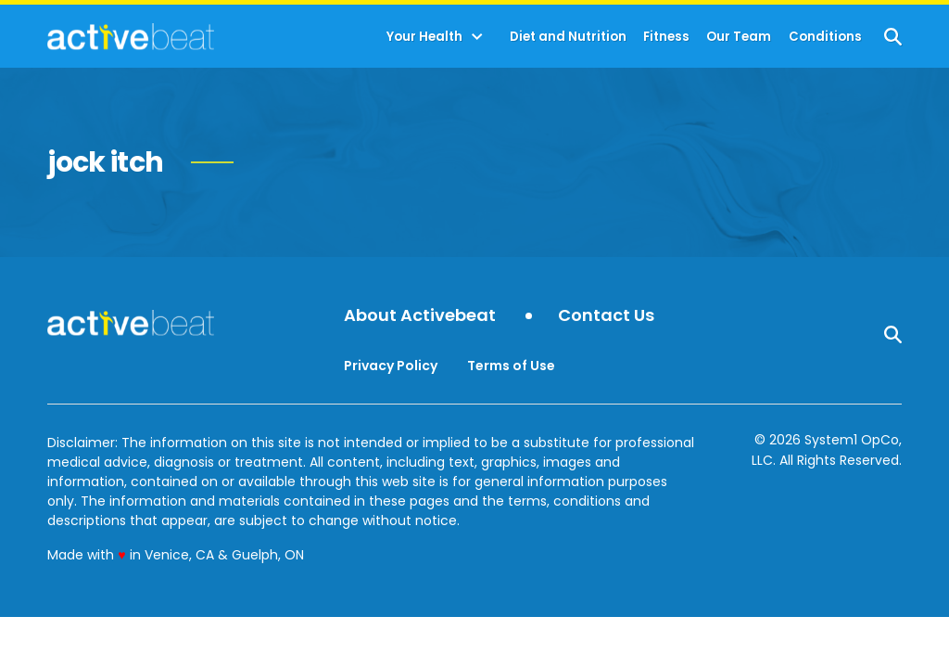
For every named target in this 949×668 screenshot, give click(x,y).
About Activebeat (420, 316)
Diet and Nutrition (568, 37)
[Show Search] (893, 36)
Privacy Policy (390, 365)
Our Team (738, 37)
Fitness (666, 37)
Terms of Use (511, 365)
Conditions (825, 37)
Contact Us (606, 316)
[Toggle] (477, 37)
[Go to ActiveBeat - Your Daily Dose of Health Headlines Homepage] (130, 36)
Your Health (424, 37)
